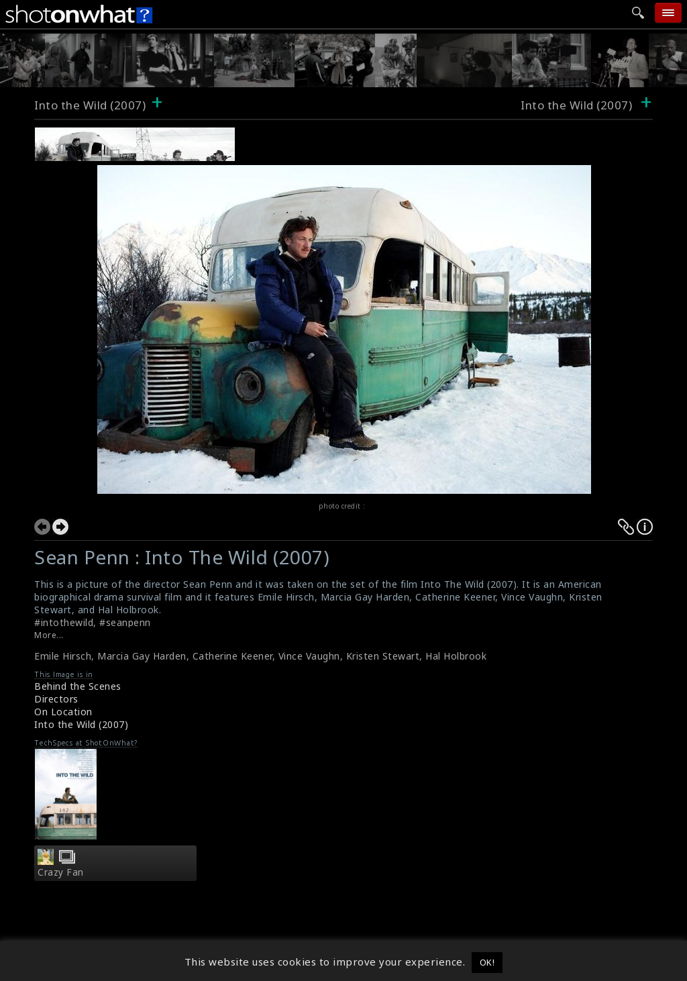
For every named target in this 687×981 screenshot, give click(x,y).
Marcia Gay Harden (142, 656)
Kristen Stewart (383, 656)
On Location (63, 711)
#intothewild (63, 622)
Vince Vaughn (309, 656)
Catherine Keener (232, 656)
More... (49, 635)
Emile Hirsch (62, 656)
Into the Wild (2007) (90, 105)
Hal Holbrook (455, 656)
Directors (56, 698)
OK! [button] (487, 962)
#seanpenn (125, 622)
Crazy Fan (61, 872)
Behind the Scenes (77, 686)
